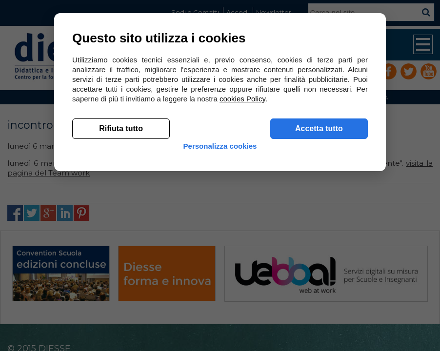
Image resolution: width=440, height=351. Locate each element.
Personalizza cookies (220, 298)
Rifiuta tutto (122, 273)
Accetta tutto (317, 273)
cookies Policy (244, 243)
